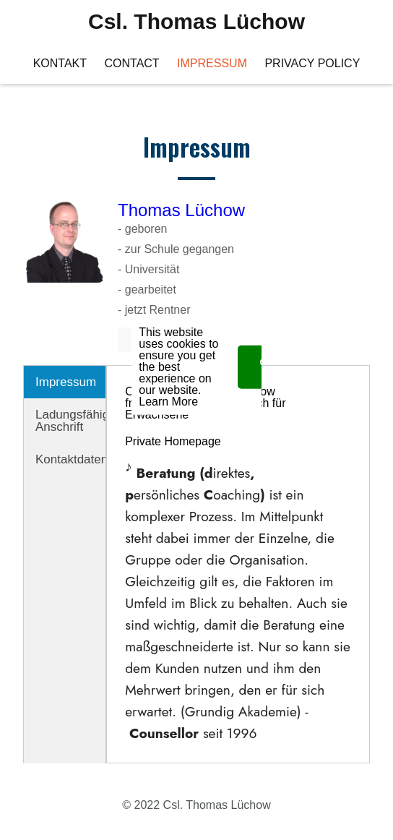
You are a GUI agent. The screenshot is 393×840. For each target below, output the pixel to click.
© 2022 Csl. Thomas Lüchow (196, 805)
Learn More (168, 376)
